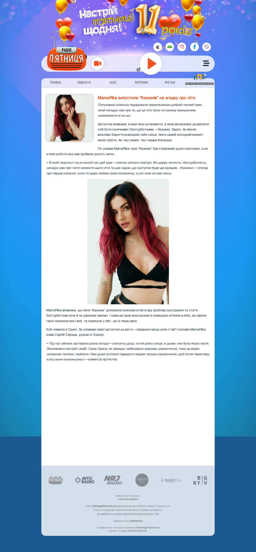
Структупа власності (128, 499)
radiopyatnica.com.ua (104, 506)
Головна (55, 83)
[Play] (151, 64)
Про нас (170, 83)
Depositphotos (136, 521)
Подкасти (84, 83)
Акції (113, 83)
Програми (141, 83)
